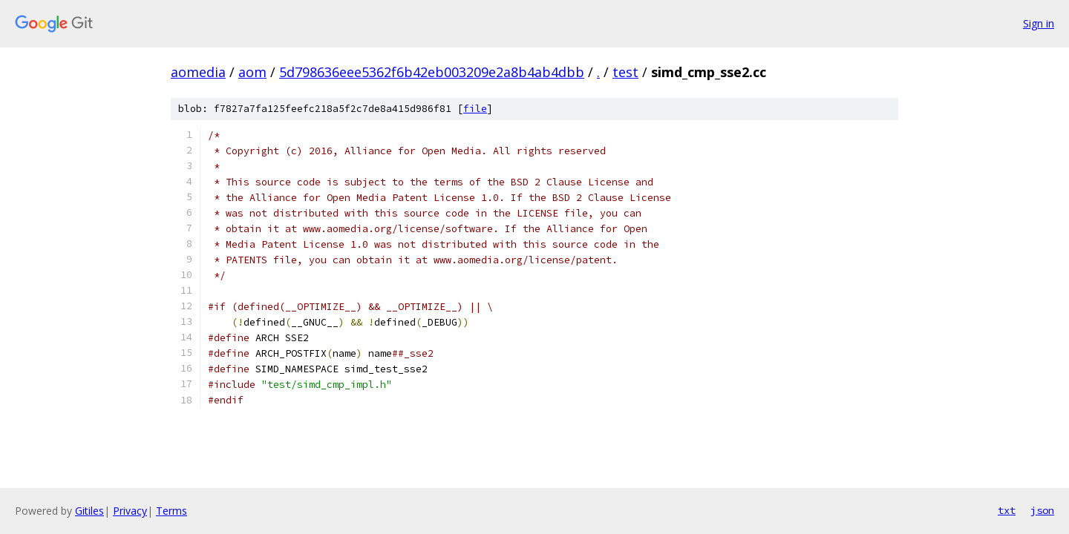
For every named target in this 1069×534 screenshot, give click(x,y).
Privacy (130, 511)
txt (1007, 510)
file (475, 108)
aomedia (198, 72)
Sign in (1038, 23)
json (1042, 510)
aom (252, 72)
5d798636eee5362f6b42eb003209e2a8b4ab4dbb (431, 72)
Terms (171, 511)
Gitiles (89, 511)
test (625, 72)
